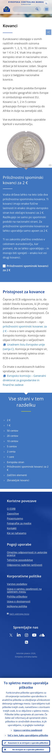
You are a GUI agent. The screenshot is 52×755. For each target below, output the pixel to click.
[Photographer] (49, 165)
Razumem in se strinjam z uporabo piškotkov (28, 743)
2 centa (11, 451)
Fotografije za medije (19, 523)
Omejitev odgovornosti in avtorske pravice (27, 554)
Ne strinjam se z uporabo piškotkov (28, 749)
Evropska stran (15, 462)
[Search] (24, 9)
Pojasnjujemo (15, 518)
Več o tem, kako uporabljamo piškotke (28, 735)
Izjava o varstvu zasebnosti (28, 730)
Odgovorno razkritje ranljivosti (24, 565)
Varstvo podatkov (17, 584)
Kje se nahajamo (16, 533)
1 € (8, 425)
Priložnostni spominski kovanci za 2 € (25, 268)
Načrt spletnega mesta (19, 614)
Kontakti (12, 528)
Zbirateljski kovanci (18, 480)
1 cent (10, 456)
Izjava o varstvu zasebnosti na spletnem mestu (24, 590)
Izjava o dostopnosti (18, 601)
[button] (46, 3)
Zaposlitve (13, 513)
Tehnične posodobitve (20, 560)
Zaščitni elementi (17, 475)
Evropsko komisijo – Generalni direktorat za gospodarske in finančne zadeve (24, 380)
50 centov (12, 430)
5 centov (12, 446)
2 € (8, 420)
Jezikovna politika (17, 606)
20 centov (12, 435)
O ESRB (11, 508)
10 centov (12, 441)
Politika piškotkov (17, 596)
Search (37, 9)
